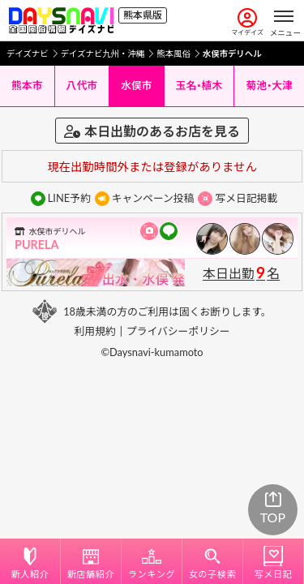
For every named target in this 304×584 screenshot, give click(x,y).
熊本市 (26, 85)
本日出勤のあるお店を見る (152, 131)
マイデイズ (247, 22)
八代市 (81, 85)
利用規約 (94, 330)
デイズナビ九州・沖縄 (103, 53)
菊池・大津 (269, 85)
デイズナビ (27, 53)
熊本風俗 (173, 53)
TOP (272, 508)
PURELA (37, 244)
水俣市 (136, 85)
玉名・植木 (199, 85)
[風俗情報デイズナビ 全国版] (61, 20)
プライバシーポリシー (178, 330)
